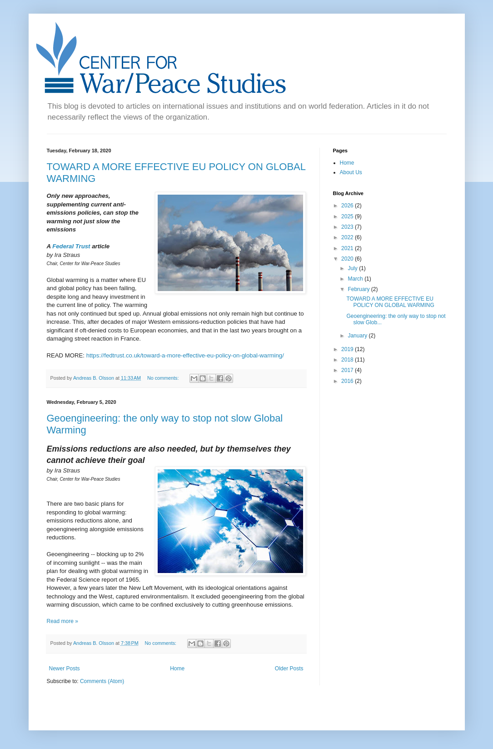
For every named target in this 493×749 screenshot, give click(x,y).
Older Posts (289, 668)
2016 (348, 381)
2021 (348, 248)
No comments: (163, 378)
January (358, 335)
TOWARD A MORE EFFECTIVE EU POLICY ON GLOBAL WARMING (390, 302)
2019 (348, 349)
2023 (348, 227)
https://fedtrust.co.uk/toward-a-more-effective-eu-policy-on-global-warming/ (185, 355)
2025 (348, 216)
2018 (348, 360)
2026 (348, 205)
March (356, 279)
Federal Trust (71, 246)
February (359, 289)
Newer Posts (64, 668)
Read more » (62, 621)
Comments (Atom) (102, 681)
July (353, 268)
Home (177, 668)
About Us (351, 172)
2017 (348, 370)
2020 (348, 259)
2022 (348, 237)
